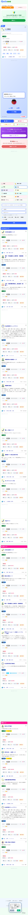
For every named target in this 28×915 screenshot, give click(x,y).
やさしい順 (10, 217)
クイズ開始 (14, 111)
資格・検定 (8, 599)
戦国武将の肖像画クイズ (11, 359)
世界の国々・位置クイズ (10, 752)
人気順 (4, 217)
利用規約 (20, 900)
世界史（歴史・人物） (10, 864)
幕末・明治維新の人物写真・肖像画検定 (14, 603)
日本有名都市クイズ (10, 232)
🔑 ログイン (20, 7)
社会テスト (7, 520)
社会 (5, 56)
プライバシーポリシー (14, 903)
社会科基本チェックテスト (11, 326)
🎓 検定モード (21, 121)
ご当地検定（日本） (10, 803)
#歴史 (8, 53)
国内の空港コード (9, 576)
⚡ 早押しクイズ (7, 124)
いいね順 (4, 219)
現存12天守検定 (8, 726)
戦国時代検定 (8, 385)
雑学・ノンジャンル (10, 355)
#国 (11, 53)
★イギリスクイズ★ (10, 480)
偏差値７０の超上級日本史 (11, 454)
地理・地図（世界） (10, 776)
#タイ (19, 53)
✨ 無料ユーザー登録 (7, 7)
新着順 (21, 217)
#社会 (4, 53)
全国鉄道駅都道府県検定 (10, 779)
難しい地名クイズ (9, 430)
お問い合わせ (14, 900)
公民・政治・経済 (9, 306)
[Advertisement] (14, 75)
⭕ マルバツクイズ (21, 124)
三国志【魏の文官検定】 (10, 842)
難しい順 (16, 217)
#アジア (14, 53)
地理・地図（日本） (10, 252)
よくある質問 (8, 900)
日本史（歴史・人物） (10, 280)
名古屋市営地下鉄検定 (10, 663)
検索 (14, 222)
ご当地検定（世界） (11, 56)
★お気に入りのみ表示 (9, 215)
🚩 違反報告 (23, 116)
